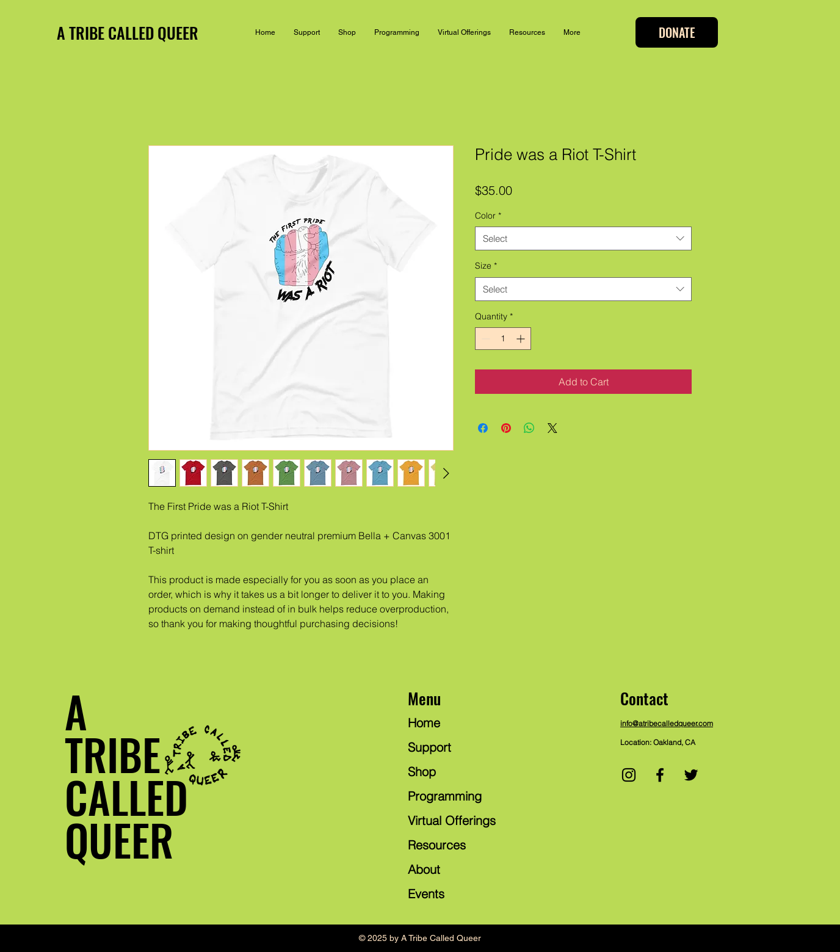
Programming (445, 796)
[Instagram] (629, 775)
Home (424, 722)
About (424, 869)
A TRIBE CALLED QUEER (127, 33)
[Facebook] (660, 775)
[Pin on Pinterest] (506, 428)
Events (426, 893)
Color (488, 215)
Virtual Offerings (452, 820)
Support (429, 747)
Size (486, 265)
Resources (437, 844)
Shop (422, 771)
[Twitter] (691, 775)
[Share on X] (552, 428)
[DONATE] (676, 32)
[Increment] (521, 338)
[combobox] (583, 238)
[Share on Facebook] (483, 428)
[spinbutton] (503, 338)
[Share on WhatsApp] (529, 428)
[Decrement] (484, 338)
